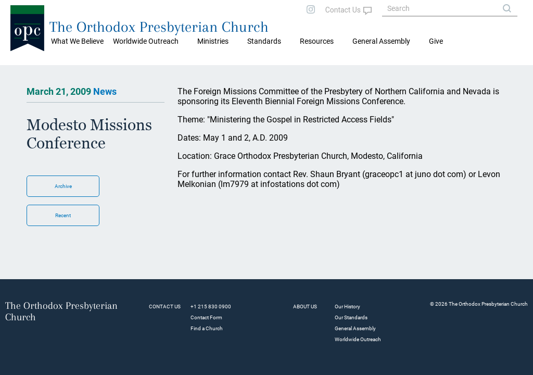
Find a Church (207, 328)
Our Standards (351, 317)
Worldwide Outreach (358, 339)
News (105, 91)
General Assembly (381, 41)
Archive (63, 186)
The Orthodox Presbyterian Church (159, 26)
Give (436, 41)
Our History (347, 306)
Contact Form (206, 317)
